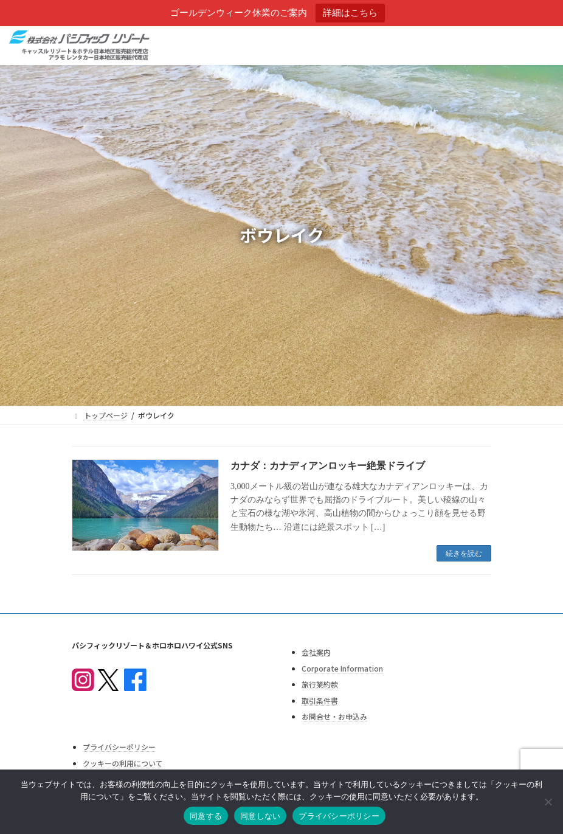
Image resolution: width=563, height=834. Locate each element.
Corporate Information (342, 668)
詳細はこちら (350, 12)
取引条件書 (320, 700)
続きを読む (464, 553)
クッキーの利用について (123, 763)
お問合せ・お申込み (334, 717)
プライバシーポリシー (119, 747)
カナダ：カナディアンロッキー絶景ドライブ (327, 465)
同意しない (260, 816)
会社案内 (316, 652)
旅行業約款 (320, 684)
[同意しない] (548, 802)
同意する (206, 816)
